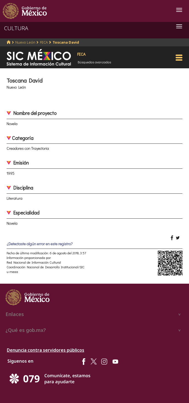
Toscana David (66, 42)
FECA (44, 42)
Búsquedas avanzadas (94, 62)
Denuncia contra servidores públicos (45, 350)
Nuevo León (25, 42)
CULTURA (16, 28)
